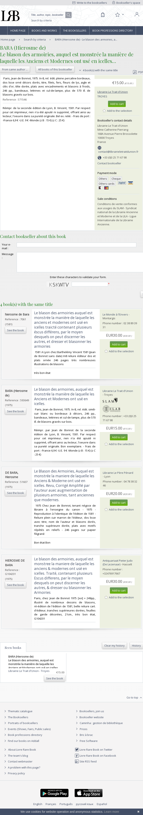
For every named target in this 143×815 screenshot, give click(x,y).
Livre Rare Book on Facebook (95, 759)
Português (66, 808)
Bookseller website (89, 721)
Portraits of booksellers (23, 727)
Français (51, 808)
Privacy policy (14, 777)
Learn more (111, 811)
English (37, 808)
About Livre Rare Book (22, 753)
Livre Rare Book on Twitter (93, 753)
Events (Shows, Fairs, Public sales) (27, 733)
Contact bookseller (109, 163)
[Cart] (102, 15)
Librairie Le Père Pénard (118, 476)
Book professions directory (112, 30)
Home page (18, 30)
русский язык (84, 808)
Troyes (102, 96)
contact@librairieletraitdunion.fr (118, 151)
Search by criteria (41, 20)
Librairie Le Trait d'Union (112, 92)
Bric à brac (86, 738)
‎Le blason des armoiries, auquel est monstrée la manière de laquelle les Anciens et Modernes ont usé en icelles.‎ (64, 400)
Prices (83, 733)
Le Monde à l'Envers (115, 318)
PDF (138, 72)
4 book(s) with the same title (98, 70)
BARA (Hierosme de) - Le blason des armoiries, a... (86, 39)
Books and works (44, 30)
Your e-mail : (6, 246)
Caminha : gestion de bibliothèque (101, 727)
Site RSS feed (86, 765)
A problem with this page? (21, 771)
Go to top (135, 701)
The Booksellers (74, 30)
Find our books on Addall (21, 745)
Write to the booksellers (89, 3)
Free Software (89, 744)
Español (102, 808)
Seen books (13, 651)
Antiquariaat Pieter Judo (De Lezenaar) (118, 566)
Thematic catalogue (17, 715)
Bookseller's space (126, 3)
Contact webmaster (17, 765)
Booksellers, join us (89, 715)
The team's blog (15, 759)
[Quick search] (50, 15)
